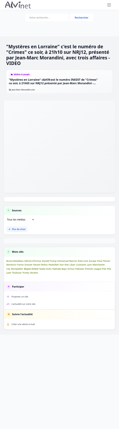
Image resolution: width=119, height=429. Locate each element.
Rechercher (81, 17)
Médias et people (22, 74)
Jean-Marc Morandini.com (22, 90)
